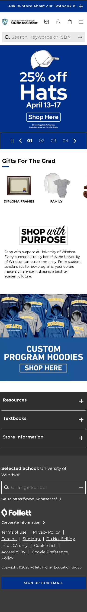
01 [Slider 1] (29, 140)
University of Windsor (33, 472)
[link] (69, 22)
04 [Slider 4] (66, 140)
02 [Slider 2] (42, 140)
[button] (81, 22)
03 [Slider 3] (53, 140)
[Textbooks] (46, 22)
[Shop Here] (43, 88)
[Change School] (43, 487)
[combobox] (43, 487)
